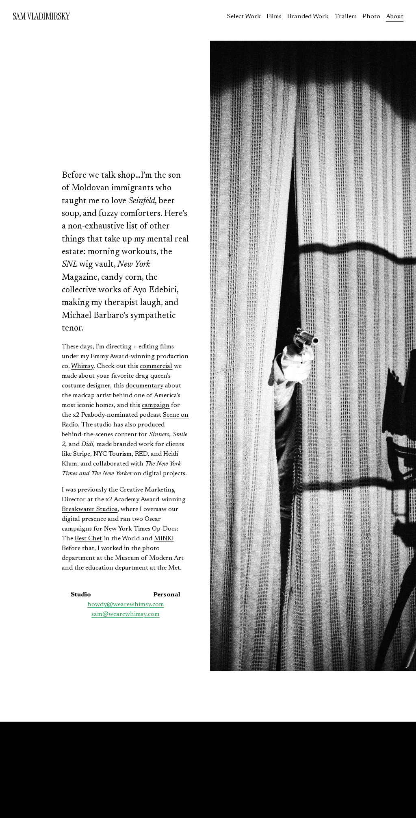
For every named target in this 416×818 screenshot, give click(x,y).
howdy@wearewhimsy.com (125, 604)
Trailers (346, 16)
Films (274, 16)
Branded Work (308, 16)
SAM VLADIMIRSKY (41, 16)
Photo (371, 16)
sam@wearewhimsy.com (125, 614)
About (394, 16)
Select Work (244, 16)
